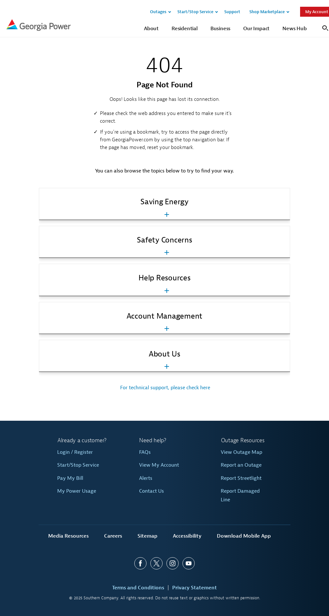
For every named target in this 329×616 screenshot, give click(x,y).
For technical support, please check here (164, 387)
